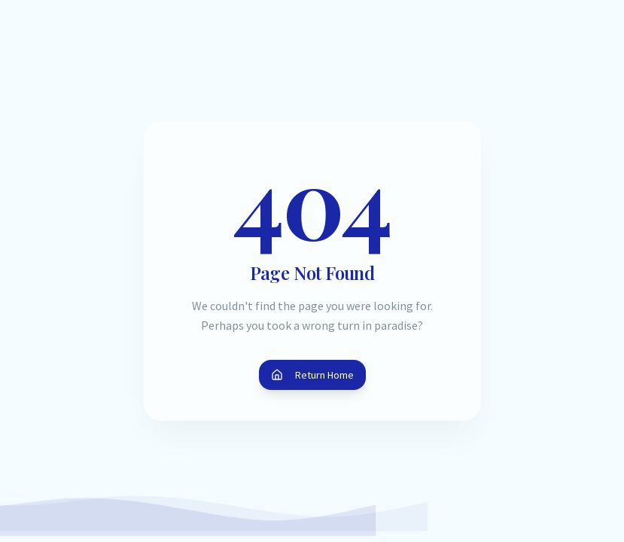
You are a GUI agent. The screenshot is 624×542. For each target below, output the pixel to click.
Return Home (312, 375)
